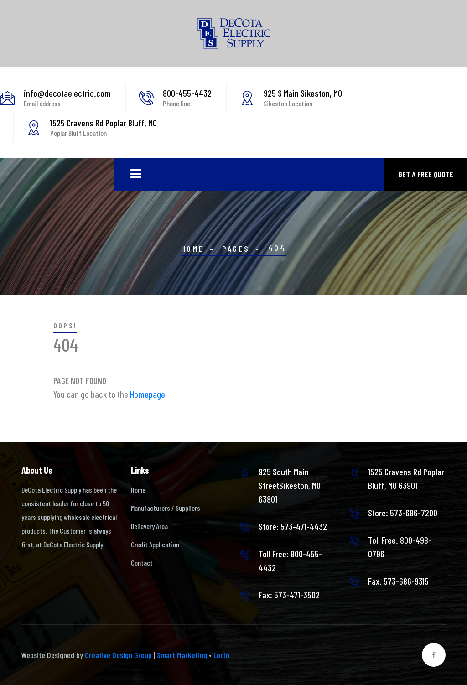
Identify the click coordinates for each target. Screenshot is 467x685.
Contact (142, 562)
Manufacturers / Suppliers (165, 507)
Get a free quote (425, 174)
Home (192, 249)
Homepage (147, 394)
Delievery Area (149, 526)
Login (221, 655)
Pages (235, 249)
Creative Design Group (118, 655)
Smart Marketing (182, 655)
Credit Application (155, 544)
